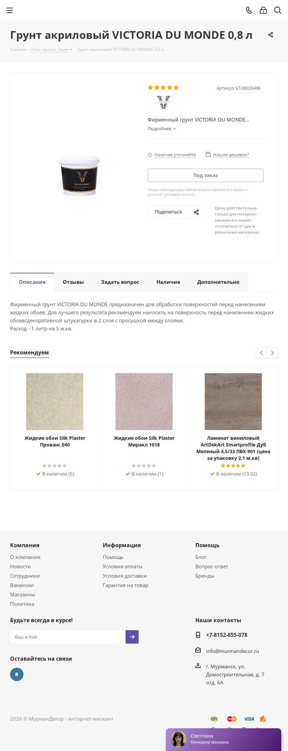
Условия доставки (125, 575)
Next (272, 353)
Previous (261, 353)
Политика (22, 603)
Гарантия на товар (125, 585)
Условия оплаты (123, 566)
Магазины (22, 594)
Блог (200, 557)
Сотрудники (25, 575)
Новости (20, 566)
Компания (24, 545)
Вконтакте (16, 674)
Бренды (204, 575)
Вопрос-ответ (211, 566)
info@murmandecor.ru (232, 651)
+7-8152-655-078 (226, 635)
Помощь (113, 557)
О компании (25, 557)
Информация (122, 545)
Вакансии (22, 585)
